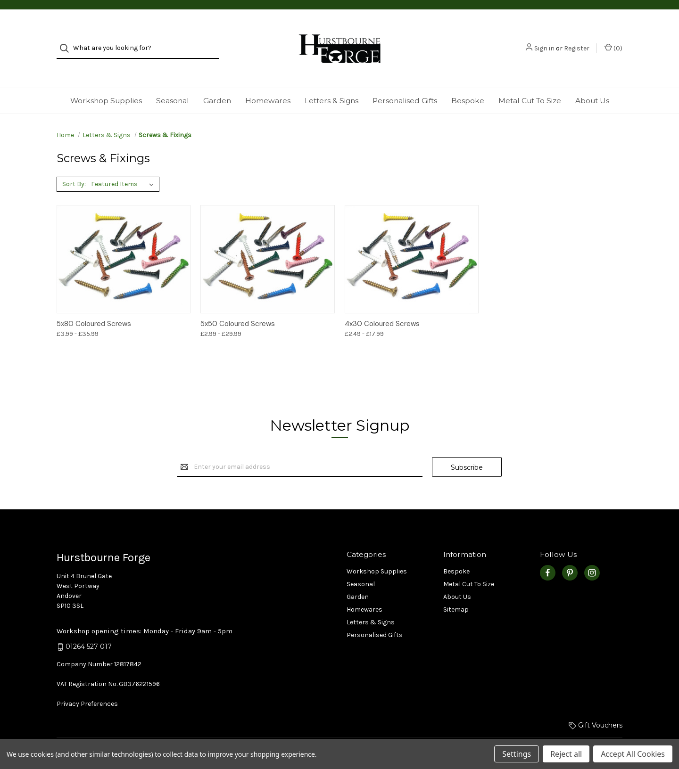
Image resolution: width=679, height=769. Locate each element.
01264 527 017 (89, 630)
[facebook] (548, 556)
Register (576, 40)
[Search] (67, 40)
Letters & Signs (331, 83)
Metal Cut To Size (529, 83)
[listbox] (124, 167)
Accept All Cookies (633, 754)
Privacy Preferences (87, 687)
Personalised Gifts (405, 83)
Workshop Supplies (106, 83)
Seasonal (172, 83)
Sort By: (74, 167)
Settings (516, 754)
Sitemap (456, 593)
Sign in (544, 40)
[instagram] (592, 556)
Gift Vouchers (595, 708)
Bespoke (467, 83)
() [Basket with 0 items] (613, 39)
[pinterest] (570, 556)
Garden (217, 83)
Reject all (566, 754)
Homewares (267, 83)
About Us (592, 83)
